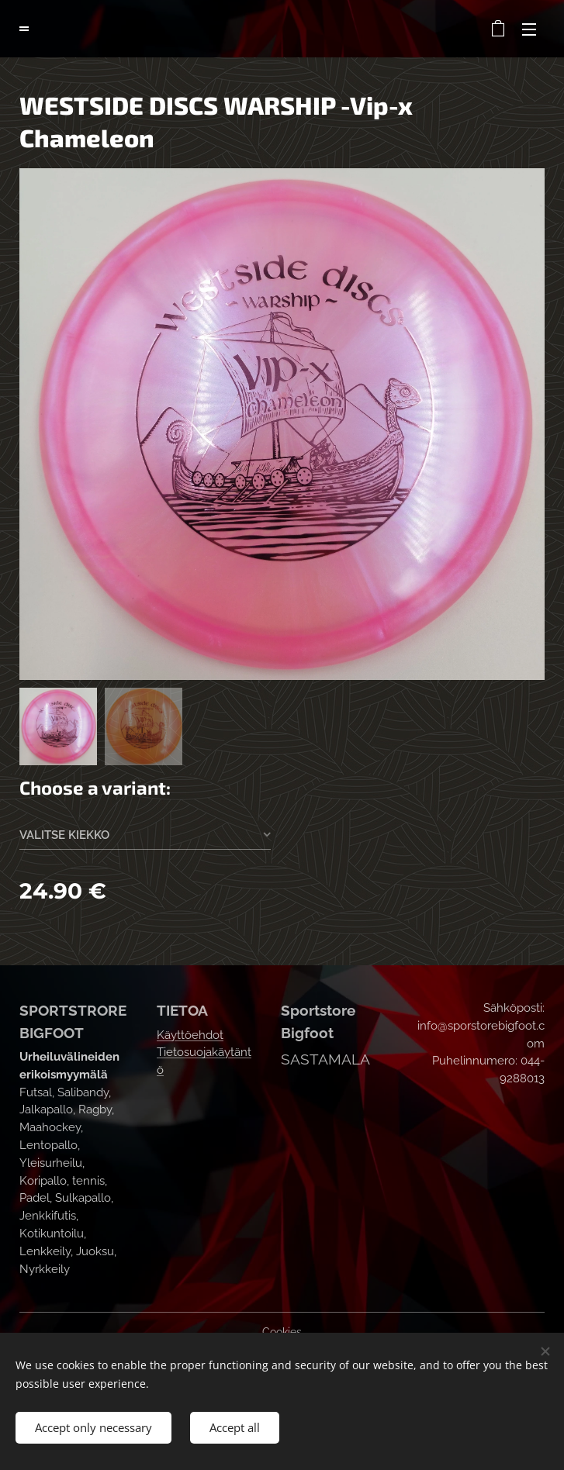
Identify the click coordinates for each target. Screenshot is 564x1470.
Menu (529, 29)
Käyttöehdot (190, 1034)
